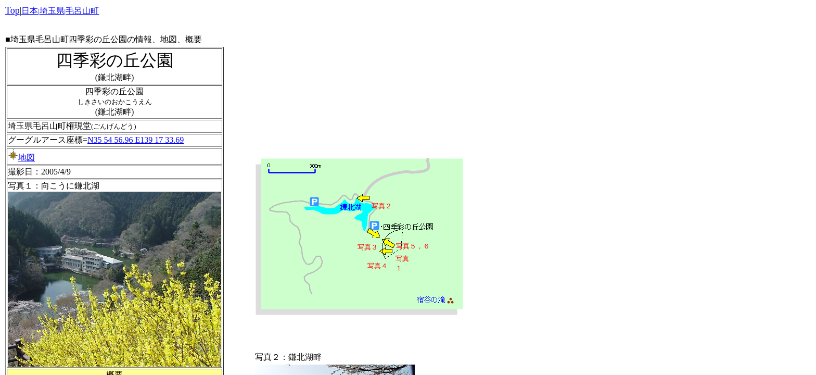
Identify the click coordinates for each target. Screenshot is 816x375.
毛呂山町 (82, 10)
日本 (29, 10)
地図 (21, 157)
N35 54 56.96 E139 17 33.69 (135, 139)
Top (12, 10)
